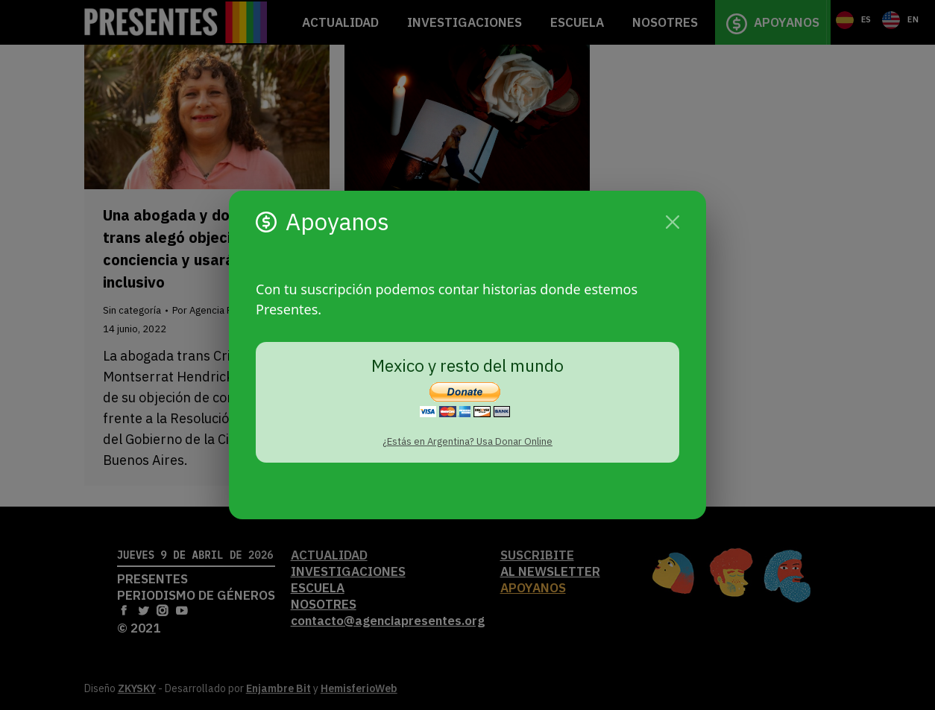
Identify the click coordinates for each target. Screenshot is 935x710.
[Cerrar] (672, 222)
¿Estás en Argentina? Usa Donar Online (467, 441)
